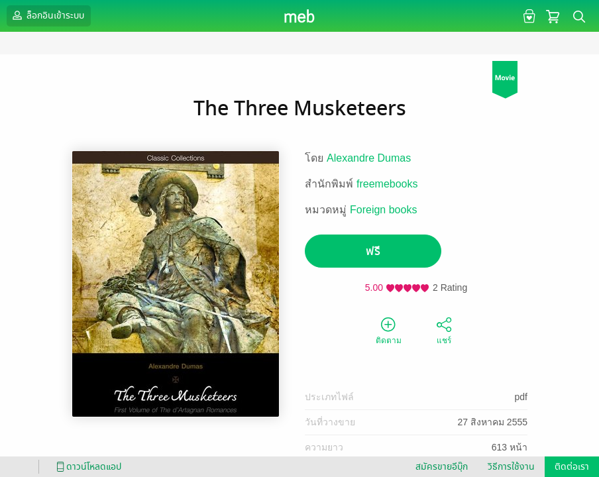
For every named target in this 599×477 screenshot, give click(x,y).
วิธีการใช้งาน (511, 467)
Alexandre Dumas (369, 158)
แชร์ (444, 330)
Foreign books (383, 209)
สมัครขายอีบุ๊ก (441, 467)
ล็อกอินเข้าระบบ (47, 15)
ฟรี (373, 251)
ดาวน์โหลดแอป (86, 467)
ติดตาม (389, 330)
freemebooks (387, 183)
